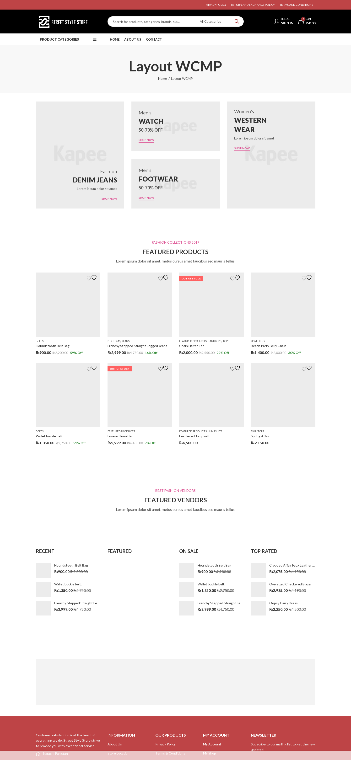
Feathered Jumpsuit (194, 436)
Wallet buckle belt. (49, 436)
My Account (212, 744)
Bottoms (114, 341)
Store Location (119, 753)
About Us (115, 744)
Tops (226, 341)
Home (162, 78)
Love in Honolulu (120, 436)
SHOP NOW (107, 199)
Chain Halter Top (192, 346)
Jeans (126, 341)
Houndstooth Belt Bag (53, 346)
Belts (39, 341)
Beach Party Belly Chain (268, 346)
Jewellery (258, 341)
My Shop (209, 753)
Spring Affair (260, 436)
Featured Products (121, 431)
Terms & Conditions (170, 753)
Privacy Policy (165, 744)
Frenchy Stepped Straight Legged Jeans (137, 346)
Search (237, 21)
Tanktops (214, 341)
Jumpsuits (215, 431)
